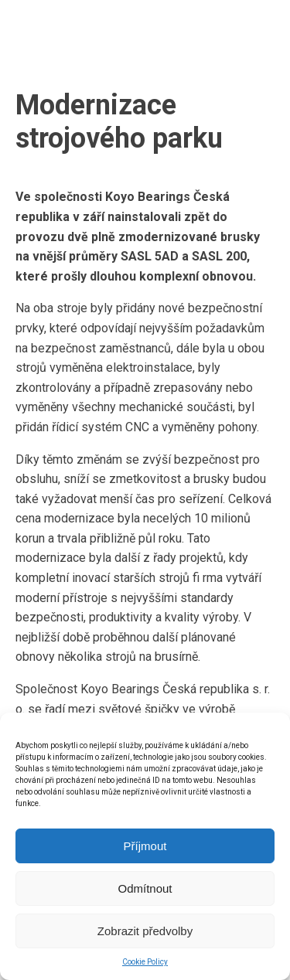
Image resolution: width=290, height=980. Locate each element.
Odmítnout (145, 888)
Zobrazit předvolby (145, 930)
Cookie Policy (145, 962)
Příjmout (145, 845)
